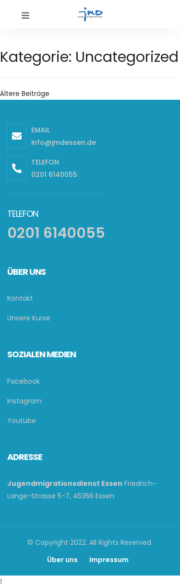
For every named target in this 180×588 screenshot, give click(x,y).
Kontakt (20, 298)
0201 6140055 (54, 174)
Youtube (21, 420)
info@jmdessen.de (63, 142)
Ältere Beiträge (24, 93)
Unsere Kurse (28, 318)
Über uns (62, 559)
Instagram (24, 401)
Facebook (23, 381)
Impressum (109, 559)
